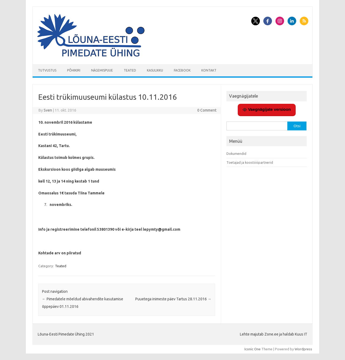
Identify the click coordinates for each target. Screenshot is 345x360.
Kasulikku (155, 70)
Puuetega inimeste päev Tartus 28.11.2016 (173, 299)
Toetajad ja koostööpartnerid (249, 162)
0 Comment (206, 110)
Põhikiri (73, 70)
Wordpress (303, 349)
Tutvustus (47, 70)
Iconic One (252, 349)
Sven (48, 110)
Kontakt (208, 70)
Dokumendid (236, 153)
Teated (130, 70)
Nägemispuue (102, 70)
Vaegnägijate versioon (267, 109)
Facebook (182, 70)
